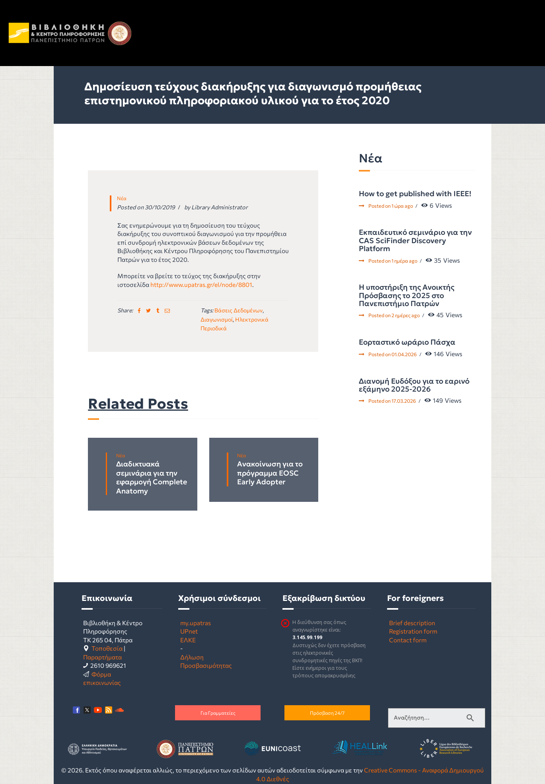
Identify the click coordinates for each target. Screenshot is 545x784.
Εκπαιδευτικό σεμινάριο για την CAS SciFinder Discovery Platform (415, 240)
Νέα (122, 198)
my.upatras (195, 622)
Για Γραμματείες (218, 713)
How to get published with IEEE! (415, 194)
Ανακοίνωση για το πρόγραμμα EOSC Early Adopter (270, 473)
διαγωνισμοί (216, 319)
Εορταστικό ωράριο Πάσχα (407, 342)
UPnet (189, 631)
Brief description (412, 622)
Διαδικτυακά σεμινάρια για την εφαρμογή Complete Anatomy (151, 477)
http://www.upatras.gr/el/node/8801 (201, 284)
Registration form (413, 631)
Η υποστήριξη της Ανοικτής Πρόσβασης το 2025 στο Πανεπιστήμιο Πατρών (406, 295)
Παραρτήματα (102, 657)
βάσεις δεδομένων (238, 310)
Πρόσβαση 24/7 (327, 713)
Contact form (407, 640)
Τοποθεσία (107, 648)
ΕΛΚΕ (188, 640)
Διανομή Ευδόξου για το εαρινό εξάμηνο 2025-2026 (414, 385)
